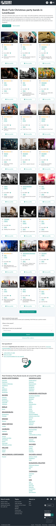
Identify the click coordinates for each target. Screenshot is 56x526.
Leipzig (30, 448)
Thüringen (31, 473)
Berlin (3, 409)
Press (30, 505)
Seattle (31, 490)
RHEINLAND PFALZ (35, 427)
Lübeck (30, 467)
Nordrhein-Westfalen (34, 396)
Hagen (30, 406)
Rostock (4, 457)
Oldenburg (31, 385)
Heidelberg (5, 385)
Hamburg (4, 431)
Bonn (30, 401)
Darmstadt (4, 443)
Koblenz (31, 431)
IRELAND (5, 448)
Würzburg (4, 404)
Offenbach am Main (7, 445)
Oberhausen (32, 421)
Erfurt (30, 475)
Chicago (31, 484)
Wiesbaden (5, 440)
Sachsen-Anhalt (33, 457)
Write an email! (8, 354)
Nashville (31, 487)
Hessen (4, 436)
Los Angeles (32, 489)
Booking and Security (5, 505)
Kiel (30, 468)
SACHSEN (32, 444)
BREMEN (5, 419)
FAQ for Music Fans (5, 503)
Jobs (30, 503)
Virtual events (18, 510)
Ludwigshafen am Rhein (35, 434)
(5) (44, 51)
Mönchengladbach (33, 414)
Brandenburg (5, 414)
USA (30, 480)
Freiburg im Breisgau (7, 384)
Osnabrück (31, 387)
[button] (52, 2)
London (4, 426)
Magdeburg (32, 458)
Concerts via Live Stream (20, 505)
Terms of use (44, 525)
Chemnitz (31, 451)
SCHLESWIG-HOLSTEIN (37, 463)
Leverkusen (32, 412)
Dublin (3, 451)
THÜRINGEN (33, 471)
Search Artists (6, 26)
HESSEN (5, 434)
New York (31, 485)
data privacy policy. (49, 521)
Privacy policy (38, 525)
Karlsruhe (4, 380)
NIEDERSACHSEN (35, 378)
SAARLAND (33, 437)
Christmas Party (18, 513)
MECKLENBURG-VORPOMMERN (13, 454)
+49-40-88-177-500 (9, 353)
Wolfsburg (31, 389)
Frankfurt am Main (6, 438)
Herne (30, 409)
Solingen (31, 424)
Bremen (4, 421)
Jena (30, 477)
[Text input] (47, 515)
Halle (30, 460)
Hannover (31, 382)
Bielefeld (31, 399)
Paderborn (31, 423)
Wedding (17, 507)
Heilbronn (4, 389)
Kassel (3, 441)
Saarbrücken (32, 441)
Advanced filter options (28, 338)
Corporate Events (18, 512)
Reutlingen (5, 392)
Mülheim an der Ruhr (34, 416)
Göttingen (31, 390)
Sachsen (31, 446)
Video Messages (18, 503)
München (4, 397)
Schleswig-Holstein (34, 465)
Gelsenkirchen (32, 404)
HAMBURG (5, 429)
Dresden (31, 450)
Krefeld (31, 411)
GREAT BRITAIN (7, 424)
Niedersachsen (32, 380)
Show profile (10, 63)
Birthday (17, 508)
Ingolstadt (4, 402)
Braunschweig (32, 384)
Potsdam (4, 416)
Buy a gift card (4, 507)
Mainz (30, 433)
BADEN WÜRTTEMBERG (10, 378)
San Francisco (32, 492)
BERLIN (4, 407)
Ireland (4, 450)
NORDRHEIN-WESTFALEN (38, 393)
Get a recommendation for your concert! (14, 356)
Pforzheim (4, 390)
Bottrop (31, 402)
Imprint (32, 525)
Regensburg (5, 401)
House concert (18, 501)
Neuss (30, 419)
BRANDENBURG (7, 412)
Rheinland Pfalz (33, 429)
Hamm (30, 407)
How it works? (16, 25)
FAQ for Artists (4, 501)
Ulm (3, 387)
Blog (30, 501)
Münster (31, 418)
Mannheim (4, 382)
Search (28, 334)
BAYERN (5, 395)
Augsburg (4, 399)
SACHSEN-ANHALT (35, 454)
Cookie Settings (51, 525)
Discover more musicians (28, 312)
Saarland (31, 440)
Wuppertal (31, 397)
